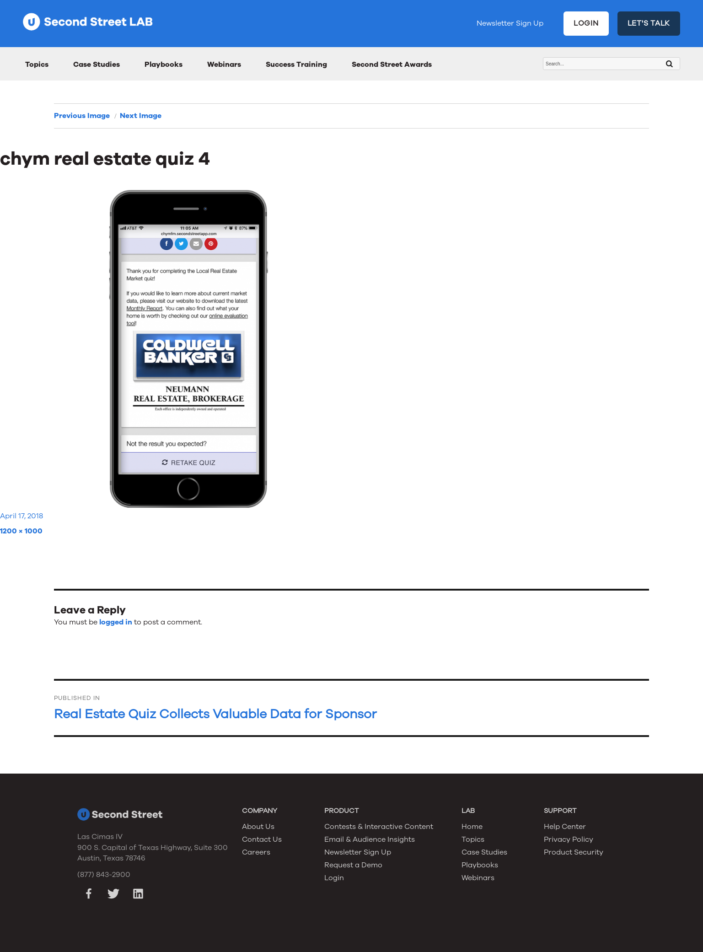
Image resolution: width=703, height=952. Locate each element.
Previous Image (82, 116)
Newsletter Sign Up (510, 23)
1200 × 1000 (21, 531)
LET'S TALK (649, 23)
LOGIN (586, 23)
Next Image (140, 116)
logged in (115, 622)
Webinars (224, 64)
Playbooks (163, 64)
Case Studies (96, 64)
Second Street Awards (392, 64)
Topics (36, 64)
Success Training (296, 64)
